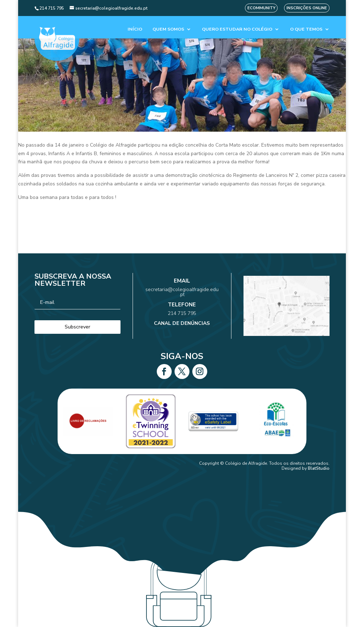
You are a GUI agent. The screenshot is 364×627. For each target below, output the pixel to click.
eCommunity (261, 8)
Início (135, 29)
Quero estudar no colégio (237, 29)
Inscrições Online (307, 8)
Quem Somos (168, 29)
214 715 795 (182, 310)
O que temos (306, 29)
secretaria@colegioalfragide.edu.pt (182, 298)
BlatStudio (319, 468)
